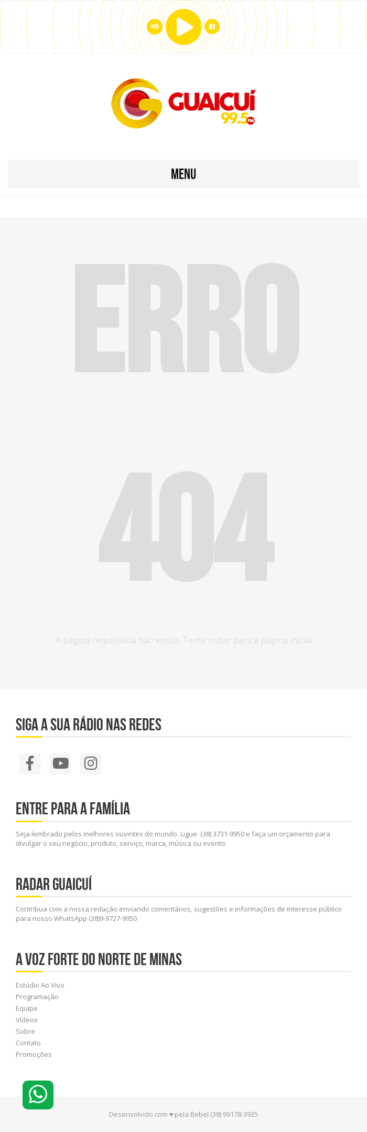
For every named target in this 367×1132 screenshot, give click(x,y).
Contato (28, 1042)
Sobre (25, 1031)
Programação (37, 996)
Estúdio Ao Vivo (40, 985)
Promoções (34, 1054)
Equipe (27, 1008)
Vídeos (27, 1019)
